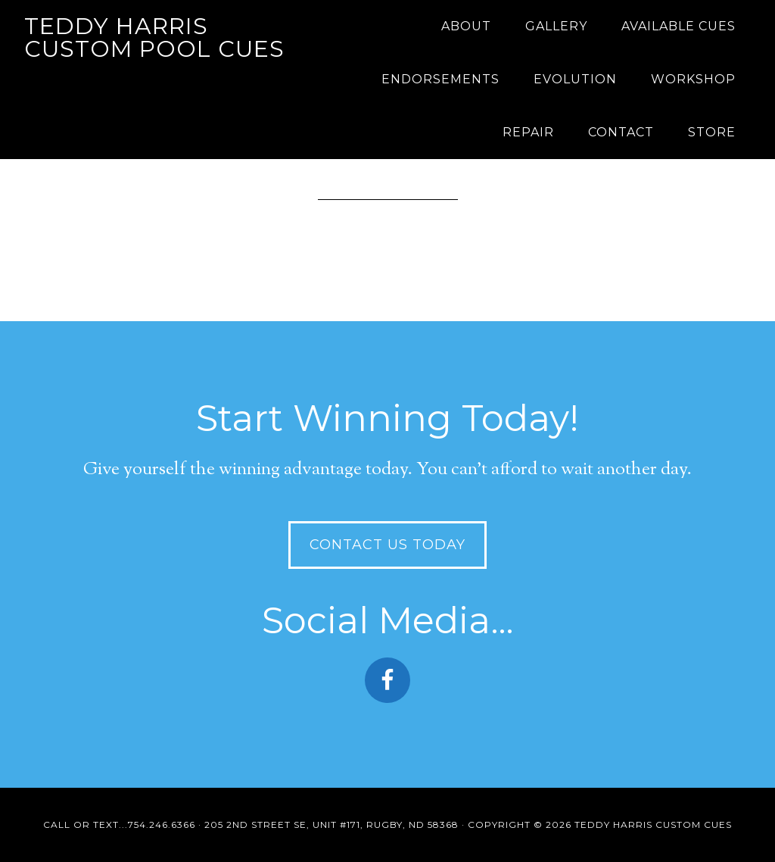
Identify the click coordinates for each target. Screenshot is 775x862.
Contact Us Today (387, 544)
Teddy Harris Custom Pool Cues (154, 37)
